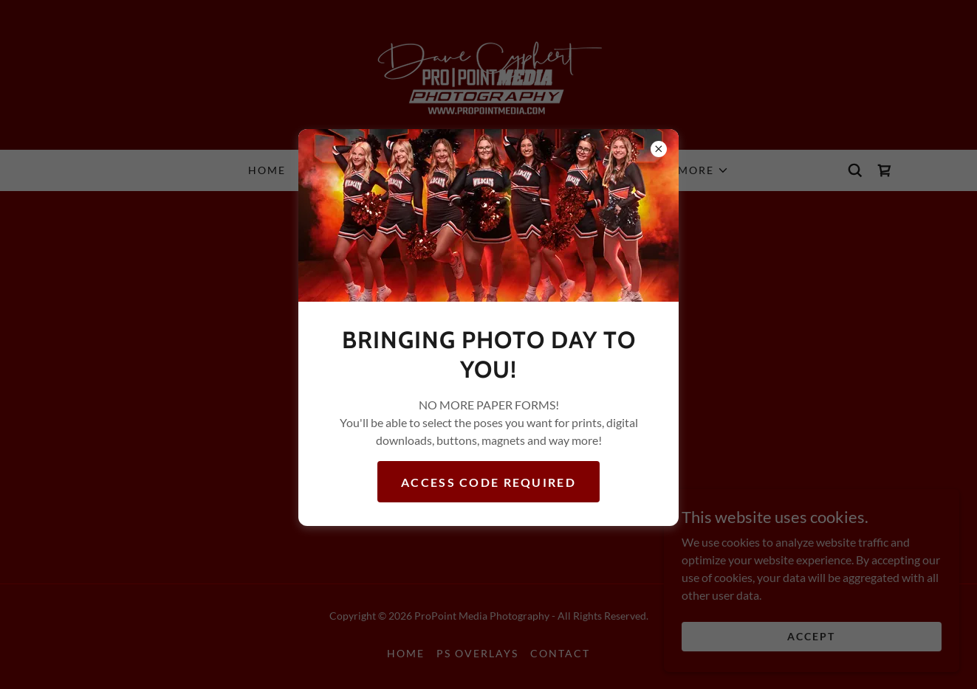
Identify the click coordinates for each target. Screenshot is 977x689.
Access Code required (488, 482)
